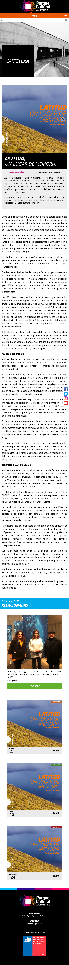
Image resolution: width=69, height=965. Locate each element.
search (66, 20)
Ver (34, 686)
